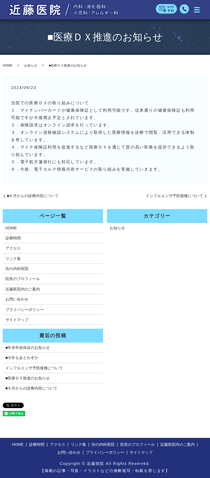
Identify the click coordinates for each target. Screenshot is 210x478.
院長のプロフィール (22, 279)
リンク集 (13, 258)
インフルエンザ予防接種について (174, 196)
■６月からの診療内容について (33, 196)
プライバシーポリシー (24, 309)
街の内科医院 (16, 268)
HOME (8, 65)
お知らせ (30, 65)
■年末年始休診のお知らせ (27, 347)
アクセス (13, 248)
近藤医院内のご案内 (22, 289)
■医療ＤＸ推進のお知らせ (27, 378)
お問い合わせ (16, 299)
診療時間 (13, 238)
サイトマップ (16, 319)
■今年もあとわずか (21, 357)
